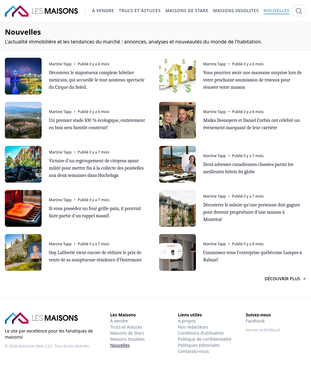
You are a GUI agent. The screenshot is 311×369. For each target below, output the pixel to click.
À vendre (119, 321)
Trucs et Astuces (126, 327)
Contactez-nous (193, 351)
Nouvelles (120, 345)
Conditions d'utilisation (201, 333)
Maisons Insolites (127, 339)
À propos (187, 321)
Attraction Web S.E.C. (36, 346)
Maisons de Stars (127, 333)
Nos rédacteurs (193, 327)
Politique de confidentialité (204, 339)
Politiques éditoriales (199, 345)
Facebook (255, 321)
